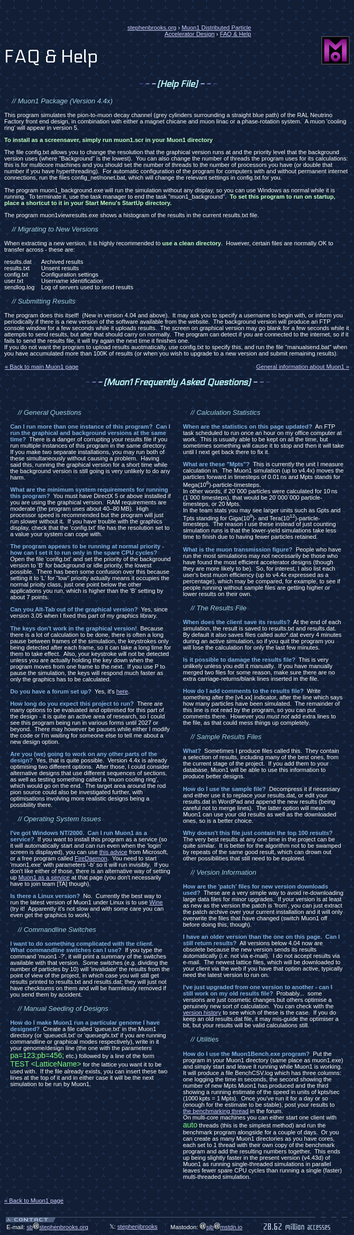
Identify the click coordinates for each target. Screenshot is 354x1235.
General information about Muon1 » (302, 366)
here (122, 691)
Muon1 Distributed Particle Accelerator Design (208, 30)
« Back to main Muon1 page (41, 366)
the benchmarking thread (216, 1111)
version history (202, 1012)
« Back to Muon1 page (33, 1200)
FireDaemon (91, 858)
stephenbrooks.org (152, 27)
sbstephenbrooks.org (57, 1227)
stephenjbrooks (137, 1226)
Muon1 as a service (44, 877)
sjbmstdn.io (220, 1227)
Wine (156, 902)
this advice (113, 852)
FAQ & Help (235, 34)
